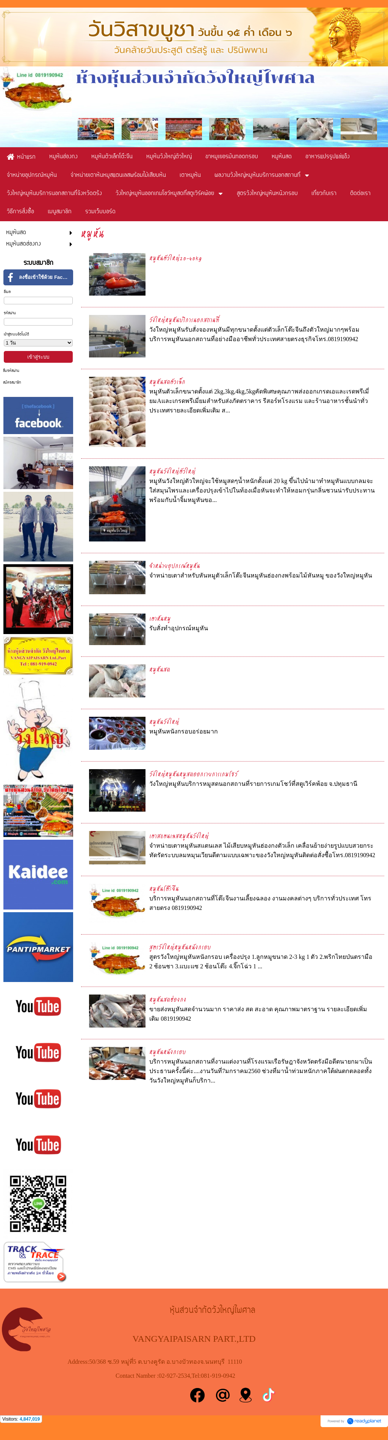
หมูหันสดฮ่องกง (167, 999)
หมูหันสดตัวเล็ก (167, 381)
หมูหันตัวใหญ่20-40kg (175, 258)
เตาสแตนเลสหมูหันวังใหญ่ (179, 836)
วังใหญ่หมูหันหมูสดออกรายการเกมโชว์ (193, 774)
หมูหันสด (159, 669)
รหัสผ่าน (10, 313)
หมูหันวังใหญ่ (164, 721)
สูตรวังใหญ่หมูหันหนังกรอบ (180, 947)
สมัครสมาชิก (12, 383)
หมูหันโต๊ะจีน (164, 888)
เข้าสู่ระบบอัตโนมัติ (16, 334)
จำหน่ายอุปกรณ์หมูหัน (174, 565)
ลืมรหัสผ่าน (11, 371)
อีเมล (7, 292)
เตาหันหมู (160, 618)
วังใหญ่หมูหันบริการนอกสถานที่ (184, 320)
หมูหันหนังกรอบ (167, 1052)
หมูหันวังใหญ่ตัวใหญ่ (172, 471)
